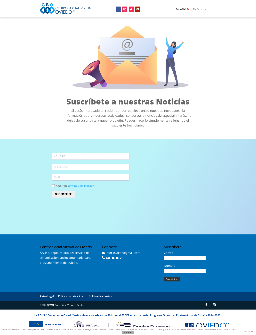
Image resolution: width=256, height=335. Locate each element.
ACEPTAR (128, 333)
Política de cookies (100, 296)
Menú (196, 9)
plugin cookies (248, 331)
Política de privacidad (71, 296)
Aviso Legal (47, 296)
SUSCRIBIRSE (63, 194)
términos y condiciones (80, 185)
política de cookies (195, 329)
